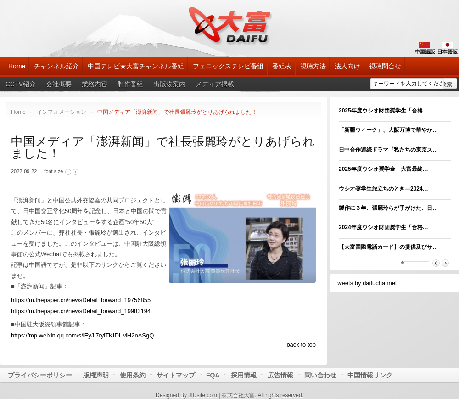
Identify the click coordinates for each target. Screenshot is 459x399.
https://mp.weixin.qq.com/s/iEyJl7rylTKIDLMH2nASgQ (82, 335)
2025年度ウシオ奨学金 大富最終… (383, 169)
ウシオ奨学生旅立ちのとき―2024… (383, 188)
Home (18, 112)
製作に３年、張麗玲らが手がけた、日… (388, 208)
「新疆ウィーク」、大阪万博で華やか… (388, 130)
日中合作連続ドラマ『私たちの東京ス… (388, 149)
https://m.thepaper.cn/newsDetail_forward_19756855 (81, 300)
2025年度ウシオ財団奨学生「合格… (383, 110)
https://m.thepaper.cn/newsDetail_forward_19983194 (81, 311)
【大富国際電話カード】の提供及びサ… (388, 247)
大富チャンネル (229, 25)
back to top (301, 344)
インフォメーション (61, 112)
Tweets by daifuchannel (365, 283)
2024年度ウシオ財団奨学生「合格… (383, 227)
